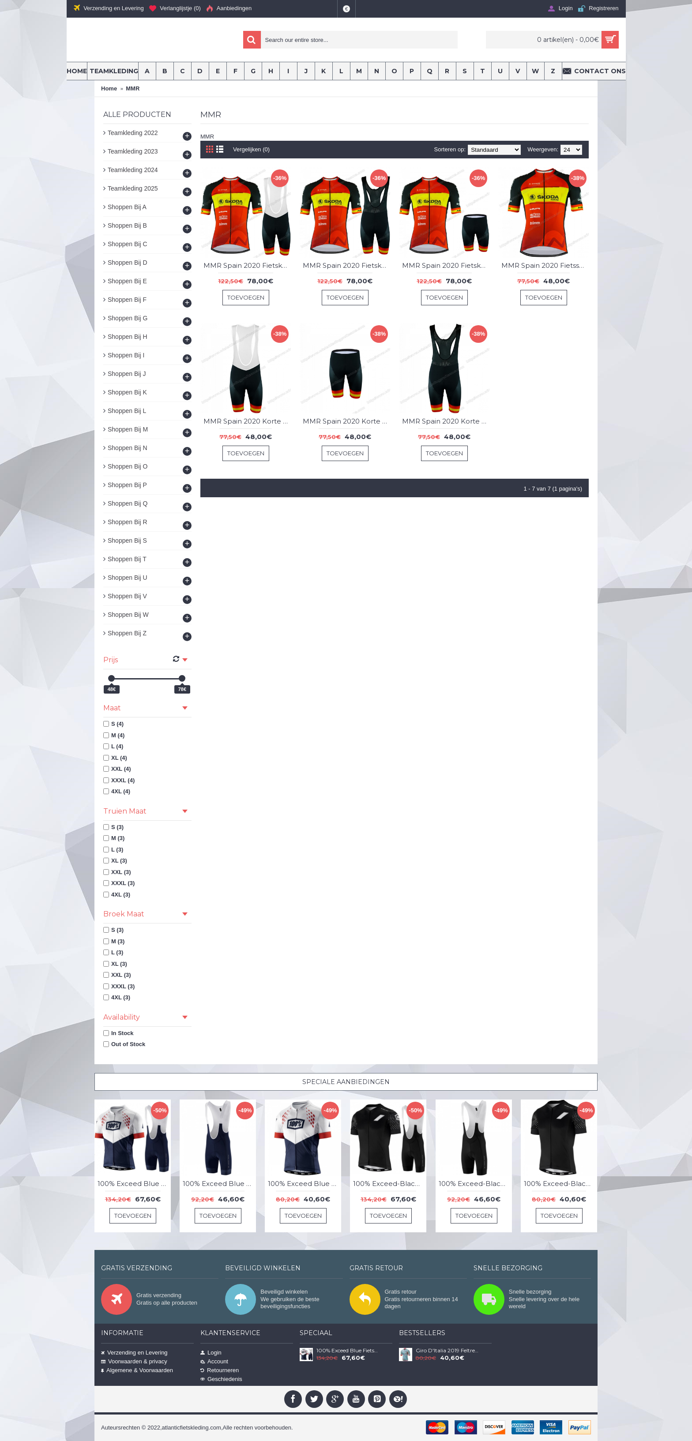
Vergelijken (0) (251, 149)
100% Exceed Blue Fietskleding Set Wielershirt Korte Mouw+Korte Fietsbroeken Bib (134, 1183)
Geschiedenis (221, 1379)
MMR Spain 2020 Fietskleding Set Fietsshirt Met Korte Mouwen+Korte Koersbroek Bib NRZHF (346, 265)
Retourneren (219, 1370)
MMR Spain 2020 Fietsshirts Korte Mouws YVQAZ (545, 265)
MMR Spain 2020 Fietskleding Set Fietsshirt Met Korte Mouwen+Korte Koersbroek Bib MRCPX (247, 265)
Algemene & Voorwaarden (137, 1370)
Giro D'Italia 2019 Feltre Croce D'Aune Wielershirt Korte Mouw (447, 1350)
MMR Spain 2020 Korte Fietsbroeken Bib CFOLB (247, 421)
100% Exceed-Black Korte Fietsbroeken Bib (475, 1183)
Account (214, 1361)
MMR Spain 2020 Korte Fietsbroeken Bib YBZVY (445, 421)
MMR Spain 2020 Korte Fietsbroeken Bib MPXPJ (346, 421)
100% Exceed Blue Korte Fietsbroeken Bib (219, 1183)
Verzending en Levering (134, 1352)
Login (211, 1352)
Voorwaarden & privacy (134, 1361)
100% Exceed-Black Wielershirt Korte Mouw (560, 1183)
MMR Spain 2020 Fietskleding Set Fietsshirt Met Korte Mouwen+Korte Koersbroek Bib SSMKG (445, 265)
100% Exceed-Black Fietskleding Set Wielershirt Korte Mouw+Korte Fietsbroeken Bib (389, 1183)
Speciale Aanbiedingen (346, 1082)
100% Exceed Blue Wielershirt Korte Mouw (304, 1183)
